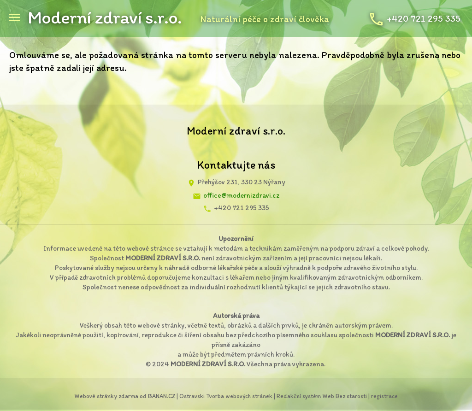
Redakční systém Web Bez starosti (322, 396)
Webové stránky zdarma (106, 396)
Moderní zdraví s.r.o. (105, 17)
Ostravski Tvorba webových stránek (225, 396)
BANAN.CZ (161, 396)
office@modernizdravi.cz (241, 195)
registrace (384, 396)
